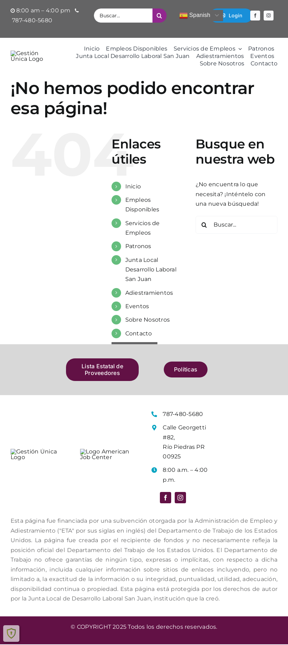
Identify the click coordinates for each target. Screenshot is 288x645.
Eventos (137, 306)
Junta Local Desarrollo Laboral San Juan (150, 269)
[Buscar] (159, 15)
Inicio (133, 186)
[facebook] (255, 15)
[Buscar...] (123, 15)
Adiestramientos (149, 292)
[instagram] (269, 15)
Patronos (138, 246)
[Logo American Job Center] (109, 453)
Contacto (138, 333)
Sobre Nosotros (147, 319)
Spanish (194, 15)
